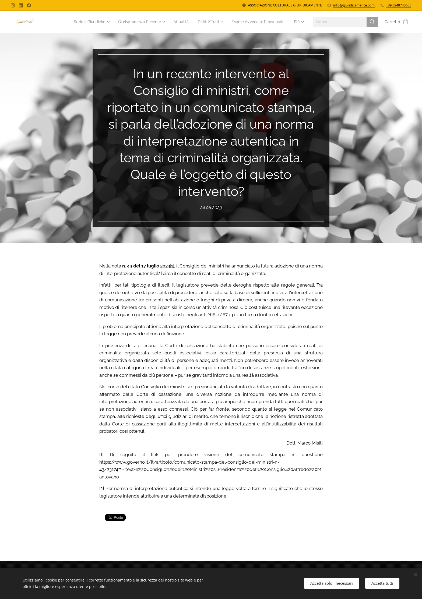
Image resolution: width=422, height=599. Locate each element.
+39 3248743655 (398, 5)
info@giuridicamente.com (354, 5)
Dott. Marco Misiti (304, 442)
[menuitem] (79, 22)
